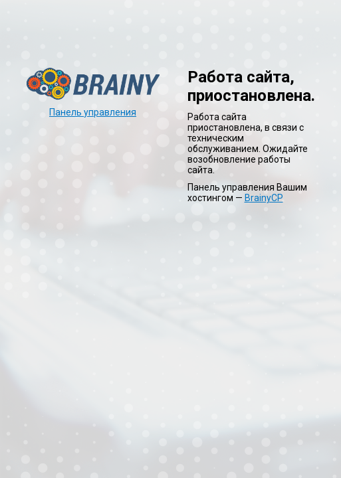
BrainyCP (264, 198)
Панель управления (92, 112)
